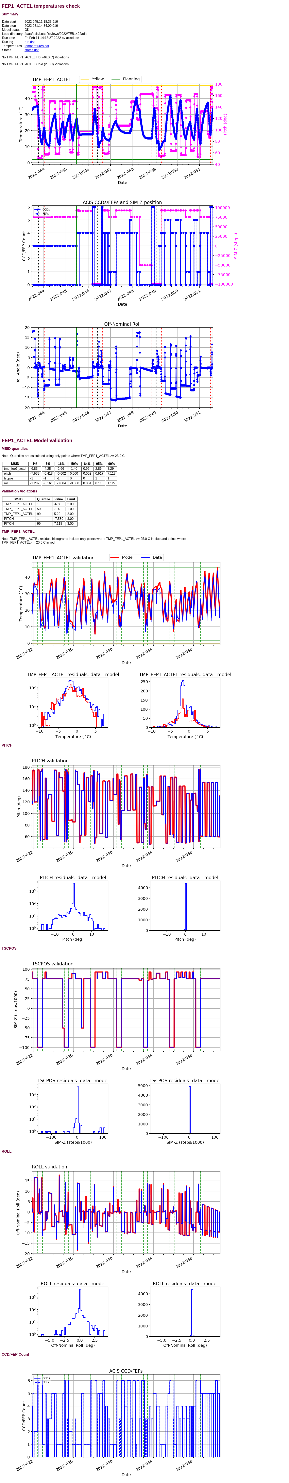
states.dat (31, 50)
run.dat (29, 42)
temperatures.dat (36, 46)
